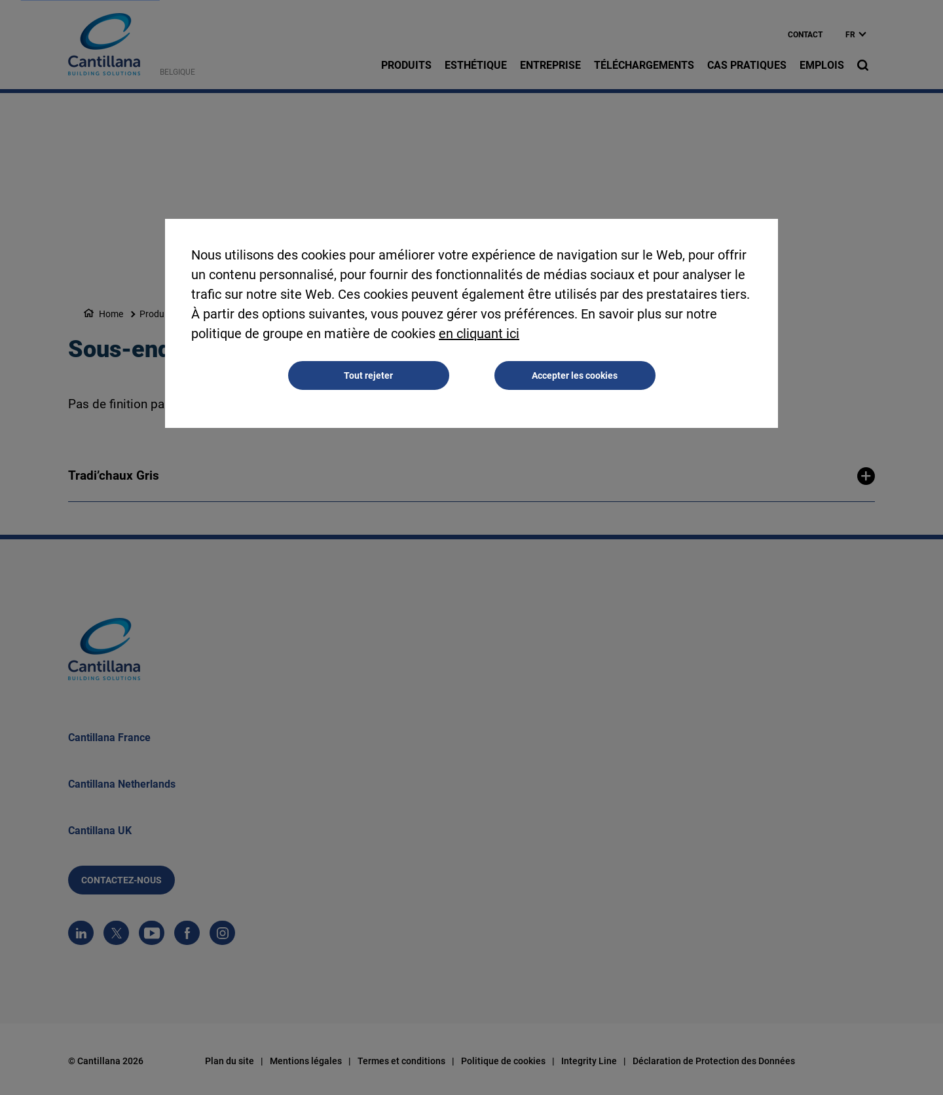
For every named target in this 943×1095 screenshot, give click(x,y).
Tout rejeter (368, 376)
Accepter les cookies (575, 376)
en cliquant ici (479, 334)
